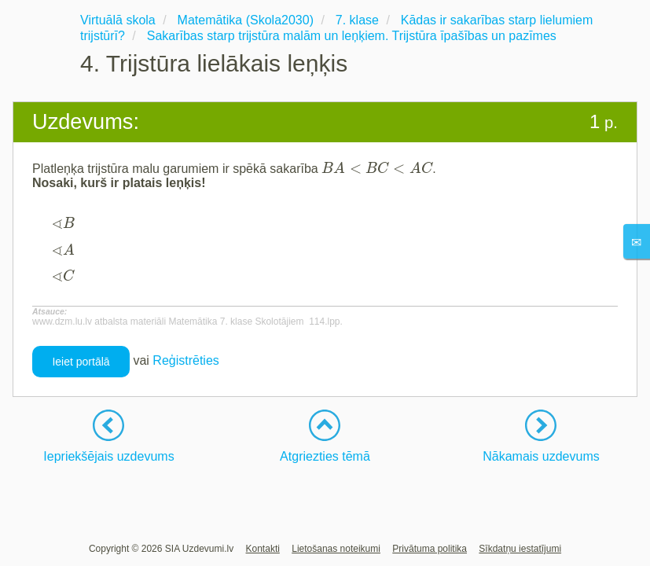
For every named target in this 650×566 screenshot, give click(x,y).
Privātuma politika (429, 548)
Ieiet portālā (80, 361)
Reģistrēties (185, 360)
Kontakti (263, 548)
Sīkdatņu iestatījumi (520, 548)
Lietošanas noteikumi (336, 548)
